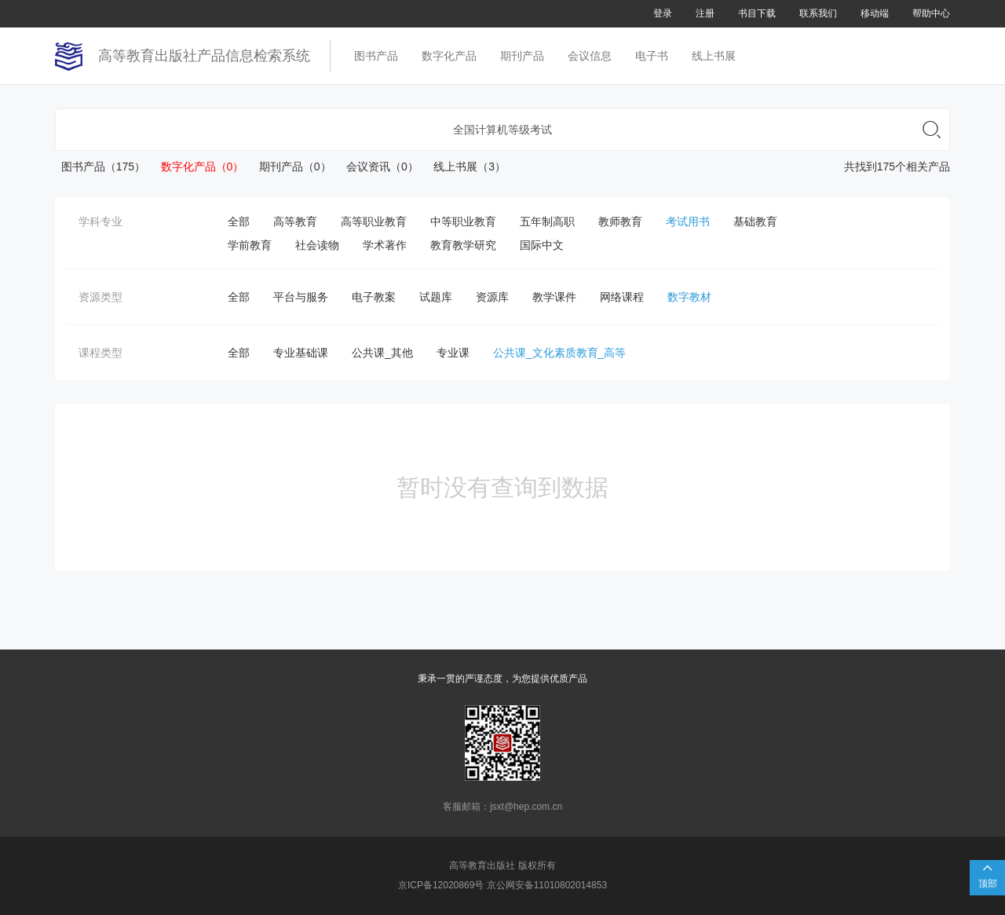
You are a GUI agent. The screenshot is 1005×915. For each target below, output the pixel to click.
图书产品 (376, 55)
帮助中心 (931, 13)
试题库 (435, 297)
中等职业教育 (463, 221)
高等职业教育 (374, 221)
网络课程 (622, 297)
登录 (662, 13)
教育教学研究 (463, 245)
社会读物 (317, 245)
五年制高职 (547, 221)
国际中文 (542, 245)
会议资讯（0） (376, 166)
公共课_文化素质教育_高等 (560, 352)
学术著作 (385, 245)
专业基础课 (300, 352)
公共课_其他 (382, 352)
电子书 (651, 55)
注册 (705, 13)
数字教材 (689, 297)
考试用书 (688, 221)
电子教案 (374, 297)
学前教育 (250, 245)
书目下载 (757, 13)
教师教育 (620, 221)
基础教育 (755, 221)
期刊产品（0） (289, 166)
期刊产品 (522, 55)
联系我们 (818, 13)
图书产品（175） (100, 166)
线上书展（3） (464, 166)
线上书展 (714, 55)
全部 (239, 221)
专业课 (453, 352)
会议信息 (590, 55)
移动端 (875, 13)
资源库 (492, 297)
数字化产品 (449, 55)
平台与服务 (300, 297)
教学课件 (554, 297)
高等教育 (295, 221)
